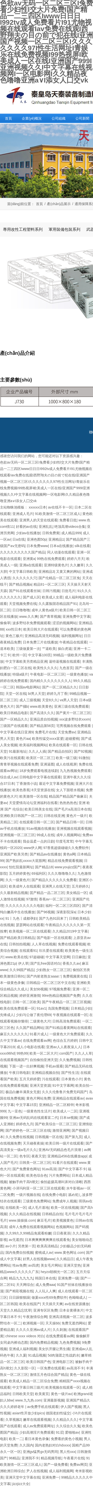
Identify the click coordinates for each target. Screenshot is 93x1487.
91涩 (59, 1432)
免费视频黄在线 (75, 976)
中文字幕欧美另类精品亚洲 (26, 661)
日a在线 (18, 539)
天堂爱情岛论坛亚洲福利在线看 (33, 803)
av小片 (10, 1246)
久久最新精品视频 (14, 893)
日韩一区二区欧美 (26, 1002)
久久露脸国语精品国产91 (57, 604)
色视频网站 (64, 1227)
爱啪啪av (72, 1432)
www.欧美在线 (16, 957)
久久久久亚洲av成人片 (33, 1330)
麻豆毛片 (44, 1220)
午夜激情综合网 (35, 1317)
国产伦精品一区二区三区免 (59, 578)
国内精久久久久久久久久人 (50, 681)
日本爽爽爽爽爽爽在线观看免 (47, 1240)
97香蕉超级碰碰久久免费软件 (66, 848)
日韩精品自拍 (52, 1214)
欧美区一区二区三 (40, 758)
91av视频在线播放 (40, 828)
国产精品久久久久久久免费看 (54, 880)
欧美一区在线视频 (65, 1208)
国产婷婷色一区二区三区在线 (28, 1130)
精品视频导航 (51, 1458)
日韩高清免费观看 (66, 1021)
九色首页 (66, 668)
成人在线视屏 (66, 764)
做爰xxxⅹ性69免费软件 (49, 1297)
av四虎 (33, 1265)
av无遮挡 (16, 1240)
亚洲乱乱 (46, 527)
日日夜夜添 (61, 1233)
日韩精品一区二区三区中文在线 (50, 983)
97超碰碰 (37, 957)
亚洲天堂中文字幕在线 (22, 1477)
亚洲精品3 (46, 572)
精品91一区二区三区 (49, 584)
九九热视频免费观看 (75, 771)
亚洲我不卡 (30, 1458)
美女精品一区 (76, 893)
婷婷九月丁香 (57, 694)
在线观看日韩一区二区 (36, 822)
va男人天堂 (68, 700)
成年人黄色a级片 (44, 610)
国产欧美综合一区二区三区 (56, 1124)
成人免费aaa (45, 1285)
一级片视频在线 (28, 1195)
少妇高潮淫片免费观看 (36, 1432)
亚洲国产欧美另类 (14, 854)
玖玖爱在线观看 (51, 951)
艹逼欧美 (49, 649)
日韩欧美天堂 (22, 1394)
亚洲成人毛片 (22, 514)
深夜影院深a (66, 912)
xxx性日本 (13, 629)
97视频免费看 (60, 989)
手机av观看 (54, 1066)
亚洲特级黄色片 (56, 565)
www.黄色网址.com (69, 1252)
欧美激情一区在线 (33, 796)
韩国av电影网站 (28, 687)
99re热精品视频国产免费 (61, 996)
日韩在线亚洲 (54, 816)
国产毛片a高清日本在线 (72, 809)
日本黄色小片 (71, 1079)
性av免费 (19, 1265)
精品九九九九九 (21, 1278)
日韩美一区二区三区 (35, 1163)
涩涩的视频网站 (64, 623)
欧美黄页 (42, 1394)
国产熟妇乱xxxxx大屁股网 (26, 861)
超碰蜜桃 (72, 739)
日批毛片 (68, 591)
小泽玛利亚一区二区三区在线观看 (38, 1188)
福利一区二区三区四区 (62, 906)
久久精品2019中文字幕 (70, 931)
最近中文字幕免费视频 (56, 784)
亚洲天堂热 (72, 1265)
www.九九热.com (28, 1400)
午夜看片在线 (73, 1458)
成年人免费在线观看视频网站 (31, 1227)
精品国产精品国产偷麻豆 (68, 796)
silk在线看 (82, 546)
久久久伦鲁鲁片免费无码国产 (64, 1092)
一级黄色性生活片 (37, 1111)
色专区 (24, 1156)
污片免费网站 (59, 1175)
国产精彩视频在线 (19, 1291)
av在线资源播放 (77, 1304)
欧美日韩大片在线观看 (40, 629)
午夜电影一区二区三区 (47, 674)
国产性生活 (70, 1073)
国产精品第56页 (42, 726)
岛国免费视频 (58, 1008)
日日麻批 (79, 957)
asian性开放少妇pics (28, 1413)
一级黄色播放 (76, 674)
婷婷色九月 (24, 1124)
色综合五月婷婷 (65, 1040)
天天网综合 (24, 1285)
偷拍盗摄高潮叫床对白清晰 (61, 1182)
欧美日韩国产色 (38, 1362)
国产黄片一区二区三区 (73, 713)
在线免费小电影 (54, 1195)
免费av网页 (78, 1464)
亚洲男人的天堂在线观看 (38, 520)
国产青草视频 (50, 616)
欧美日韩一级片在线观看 (64, 1143)
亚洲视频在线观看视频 (74, 828)
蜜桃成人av (44, 1252)
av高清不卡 (75, 1368)
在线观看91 (28, 951)
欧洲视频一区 (33, 1323)
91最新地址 (18, 751)
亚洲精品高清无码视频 (42, 636)
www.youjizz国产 (67, 867)
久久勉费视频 (69, 1060)
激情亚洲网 (61, 1130)
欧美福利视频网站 (33, 745)
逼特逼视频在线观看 (64, 661)
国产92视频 (83, 751)
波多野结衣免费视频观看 (31, 623)
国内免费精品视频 (44, 1342)
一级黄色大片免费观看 (66, 1034)
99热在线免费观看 (51, 559)
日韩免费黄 (51, 533)
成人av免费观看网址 (38, 1426)
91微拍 (84, 758)
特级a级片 (20, 674)
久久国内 (26, 1445)
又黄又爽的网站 (68, 572)
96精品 (14, 1458)
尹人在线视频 (36, 1471)
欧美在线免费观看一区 (17, 1008)
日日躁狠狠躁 (19, 1297)
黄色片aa (23, 739)
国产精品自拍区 (60, 751)
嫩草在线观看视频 (37, 1420)
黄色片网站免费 (38, 1098)
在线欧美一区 (15, 1208)
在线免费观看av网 (37, 1040)
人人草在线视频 (43, 944)
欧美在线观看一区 (63, 745)
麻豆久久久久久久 (14, 1034)
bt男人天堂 (36, 694)
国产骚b (22, 706)
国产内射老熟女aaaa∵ (44, 976)
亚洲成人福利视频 (23, 1349)
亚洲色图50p (36, 539)
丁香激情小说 (26, 784)
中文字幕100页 (39, 655)
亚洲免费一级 (68, 1278)
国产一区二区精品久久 (59, 687)
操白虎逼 (65, 649)
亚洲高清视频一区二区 (66, 1317)
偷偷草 (5, 623)
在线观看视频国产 (14, 1060)
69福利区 (38, 873)
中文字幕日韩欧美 (23, 572)
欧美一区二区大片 (43, 1053)
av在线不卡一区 (60, 507)
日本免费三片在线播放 (40, 642)
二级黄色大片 (40, 1021)
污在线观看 (50, 1079)
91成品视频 (37, 1355)
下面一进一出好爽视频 (26, 1066)
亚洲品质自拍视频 (44, 719)
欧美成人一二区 (65, 1111)
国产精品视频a (20, 584)
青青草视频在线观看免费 (19, 764)
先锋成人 (7, 1015)
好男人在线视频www (39, 1259)
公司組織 (58, 118)
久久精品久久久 (65, 1420)
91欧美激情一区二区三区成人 (58, 514)
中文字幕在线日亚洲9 (16, 732)
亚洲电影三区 (62, 1362)
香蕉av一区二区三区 (54, 899)
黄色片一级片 (76, 816)
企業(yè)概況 (32, 118)
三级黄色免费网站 (37, 1201)
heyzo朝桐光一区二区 (57, 1272)
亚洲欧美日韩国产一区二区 (21, 816)
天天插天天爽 (52, 1304)
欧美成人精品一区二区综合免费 (33, 1381)
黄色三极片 (14, 636)
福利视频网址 (71, 636)
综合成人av (9, 777)
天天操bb (52, 1323)
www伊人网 (32, 848)
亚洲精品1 (56, 539)
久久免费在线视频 (19, 1137)
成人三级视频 (29, 700)
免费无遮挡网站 (74, 1323)
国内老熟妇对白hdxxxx (52, 1445)
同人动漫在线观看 (61, 552)
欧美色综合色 (36, 1175)
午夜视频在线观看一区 (70, 1015)
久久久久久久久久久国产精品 (22, 552)
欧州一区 (19, 655)
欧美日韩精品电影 (14, 713)
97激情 (31, 899)
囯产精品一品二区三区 (47, 893)
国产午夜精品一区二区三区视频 (66, 1002)
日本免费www (37, 546)
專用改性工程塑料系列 (23, 229)
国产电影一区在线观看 (54, 938)
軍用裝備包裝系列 (64, 229)
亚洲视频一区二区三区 (17, 835)
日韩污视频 (51, 591)
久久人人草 (83, 1053)
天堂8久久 (50, 700)
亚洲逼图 (47, 764)
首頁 (8, 118)
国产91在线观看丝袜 (25, 591)
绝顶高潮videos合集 (69, 527)
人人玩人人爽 (45, 1291)
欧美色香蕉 (21, 790)
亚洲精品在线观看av (68, 1098)
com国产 (66, 1053)
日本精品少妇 (81, 1008)
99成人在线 (46, 835)
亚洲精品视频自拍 (45, 1073)
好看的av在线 (26, 527)
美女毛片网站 (51, 1265)
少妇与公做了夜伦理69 (33, 1015)
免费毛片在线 (45, 732)
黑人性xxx (67, 1452)
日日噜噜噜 (21, 610)
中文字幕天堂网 (58, 957)
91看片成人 (39, 1034)
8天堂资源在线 (42, 790)
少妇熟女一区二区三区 (53, 970)
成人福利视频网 (61, 1471)
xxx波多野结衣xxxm (74, 719)
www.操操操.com (22, 1220)
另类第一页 (26, 1246)
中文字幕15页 (26, 1105)
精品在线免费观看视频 (65, 861)
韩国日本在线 (45, 1278)
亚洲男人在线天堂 (56, 886)
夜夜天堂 (38, 1156)
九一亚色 (15, 1111)
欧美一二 (16, 1439)
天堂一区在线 (15, 694)
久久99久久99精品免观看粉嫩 (28, 1233)
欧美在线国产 (29, 1304)
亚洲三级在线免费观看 (71, 706)
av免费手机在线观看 (43, 1407)
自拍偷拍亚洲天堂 (44, 1060)
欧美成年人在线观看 (24, 886)
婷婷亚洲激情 (29, 996)
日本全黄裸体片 (71, 1310)
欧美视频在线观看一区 (62, 1387)
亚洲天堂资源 (40, 1085)
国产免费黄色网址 (26, 1169)
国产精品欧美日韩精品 (17, 938)
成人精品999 (71, 533)
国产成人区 (31, 597)
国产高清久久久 (42, 713)
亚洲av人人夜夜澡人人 (63, 1047)
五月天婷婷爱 (29, 1079)
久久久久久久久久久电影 (24, 906)
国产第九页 (73, 1137)
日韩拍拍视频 (19, 944)
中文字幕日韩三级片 (28, 1387)
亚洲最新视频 (53, 1400)
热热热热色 (68, 803)
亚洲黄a (29, 559)
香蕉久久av (71, 963)
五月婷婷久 (80, 886)
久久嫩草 (77, 565)
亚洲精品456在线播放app (67, 1156)
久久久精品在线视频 (24, 1214)
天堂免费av (66, 732)
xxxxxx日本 (37, 507)
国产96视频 (46, 912)
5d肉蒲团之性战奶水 (63, 1355)
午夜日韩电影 (19, 1073)
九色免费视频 (69, 1342)
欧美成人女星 (52, 597)
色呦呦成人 (77, 1297)
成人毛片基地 (38, 1208)
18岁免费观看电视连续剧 (38, 771)
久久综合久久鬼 (68, 1426)
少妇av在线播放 (28, 533)
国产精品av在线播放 (45, 854)
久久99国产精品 (21, 970)
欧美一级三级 (66, 758)
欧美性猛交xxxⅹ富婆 (47, 739)
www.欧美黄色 (41, 706)
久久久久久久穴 (24, 578)
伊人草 (23, 963)
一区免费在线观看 (51, 1368)
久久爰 (21, 1355)
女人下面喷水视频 (70, 790)
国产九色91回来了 (53, 918)
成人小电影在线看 (30, 1047)
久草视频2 (13, 1420)
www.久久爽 (28, 616)
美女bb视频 (39, 989)
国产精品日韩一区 (70, 822)
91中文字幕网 (63, 1085)
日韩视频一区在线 (49, 1137)
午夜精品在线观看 (73, 642)
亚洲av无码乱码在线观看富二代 (33, 1118)
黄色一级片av (61, 1394)
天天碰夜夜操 (33, 1143)
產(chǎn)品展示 (59, 204)
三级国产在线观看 (14, 726)
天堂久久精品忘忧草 (15, 1310)
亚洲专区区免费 (45, 1310)
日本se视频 (68, 1118)
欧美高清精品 (47, 1246)
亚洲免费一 (50, 1477)
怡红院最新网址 (21, 867)
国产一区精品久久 (14, 719)
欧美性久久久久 (45, 668)
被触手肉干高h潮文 (24, 1182)
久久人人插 (37, 751)
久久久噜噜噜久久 (61, 873)
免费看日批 (68, 520)
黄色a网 (69, 854)
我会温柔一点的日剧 (38, 841)
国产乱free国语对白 (45, 963)
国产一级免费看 (56, 1464)
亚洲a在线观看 (30, 565)
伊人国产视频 (71, 1407)
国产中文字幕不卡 (72, 1169)
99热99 (22, 1053)
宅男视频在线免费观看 (74, 726)
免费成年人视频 (64, 1201)
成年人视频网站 (68, 835)
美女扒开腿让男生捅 (54, 1349)
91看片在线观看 (64, 1163)
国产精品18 (44, 867)
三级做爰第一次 (28, 649)
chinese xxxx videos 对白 (24, 1336)
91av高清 (49, 1169)
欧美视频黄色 (63, 1220)
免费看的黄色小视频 (66, 1439)
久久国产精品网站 (30, 1028)
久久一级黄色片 (17, 880)
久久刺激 (59, 1330)
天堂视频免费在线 (23, 604)
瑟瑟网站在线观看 (30, 925)
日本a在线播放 (61, 546)
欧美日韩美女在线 (38, 809)
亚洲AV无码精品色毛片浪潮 (60, 1150)
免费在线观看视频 (72, 944)
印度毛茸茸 (64, 841)
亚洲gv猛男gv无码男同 (40, 1452)
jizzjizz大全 (20, 1484)
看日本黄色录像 (37, 1439)
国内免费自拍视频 (19, 1252)
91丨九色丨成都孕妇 (21, 918)
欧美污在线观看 (12, 758)
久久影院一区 (24, 1368)
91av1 (41, 1008)
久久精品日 (65, 1259)
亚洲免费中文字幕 (76, 616)
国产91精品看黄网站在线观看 (68, 1028)
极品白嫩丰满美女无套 (22, 1092)
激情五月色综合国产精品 (49, 1375)
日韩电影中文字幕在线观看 (40, 777)
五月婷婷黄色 (19, 873)
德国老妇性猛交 (58, 1413)
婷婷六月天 (75, 559)
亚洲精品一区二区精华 (56, 1105)
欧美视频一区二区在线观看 (30, 931)
